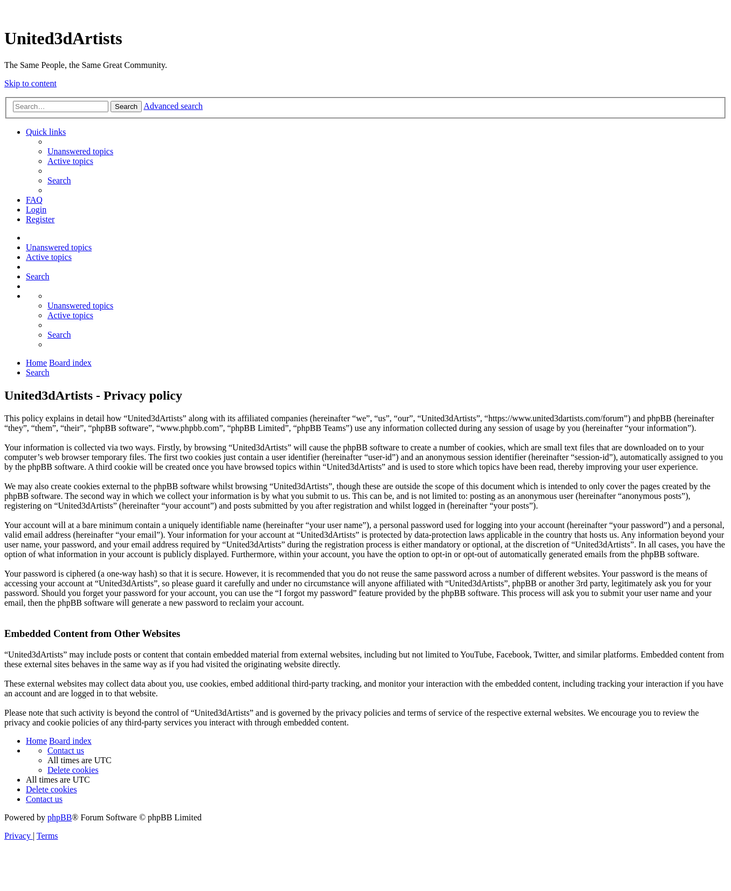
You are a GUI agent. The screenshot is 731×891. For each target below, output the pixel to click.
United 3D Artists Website (365, 10)
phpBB (59, 817)
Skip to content (30, 83)
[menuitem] (80, 151)
